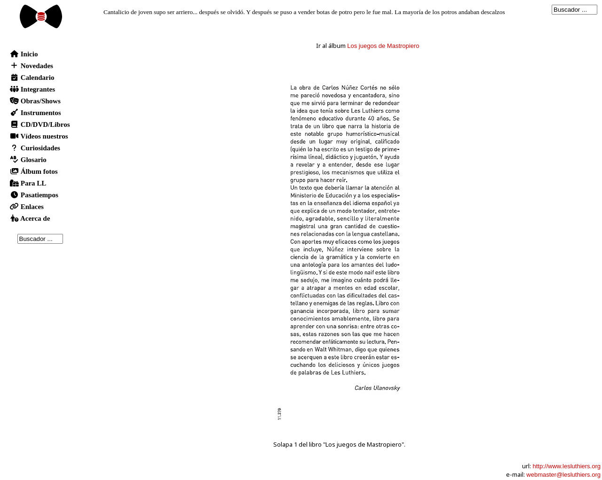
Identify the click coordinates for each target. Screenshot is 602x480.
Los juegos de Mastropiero (383, 45)
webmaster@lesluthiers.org (563, 474)
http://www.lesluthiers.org (566, 466)
